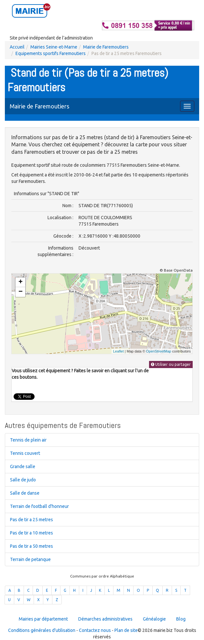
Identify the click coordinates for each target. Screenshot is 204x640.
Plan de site (126, 630)
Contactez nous (95, 630)
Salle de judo (23, 479)
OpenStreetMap (158, 351)
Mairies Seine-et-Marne (53, 47)
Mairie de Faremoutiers (106, 47)
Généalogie (154, 619)
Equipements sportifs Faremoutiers (51, 53)
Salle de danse (24, 493)
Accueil (17, 47)
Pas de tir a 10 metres (31, 532)
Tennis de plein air (28, 440)
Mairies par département (43, 619)
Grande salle (22, 466)
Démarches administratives (105, 619)
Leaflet (118, 351)
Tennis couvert (25, 453)
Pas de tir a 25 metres (31, 519)
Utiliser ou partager (171, 364)
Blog (181, 619)
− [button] (20, 292)
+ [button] (20, 282)
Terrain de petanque (30, 559)
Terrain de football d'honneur (39, 506)
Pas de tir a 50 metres (31, 546)
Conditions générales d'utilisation (41, 630)
